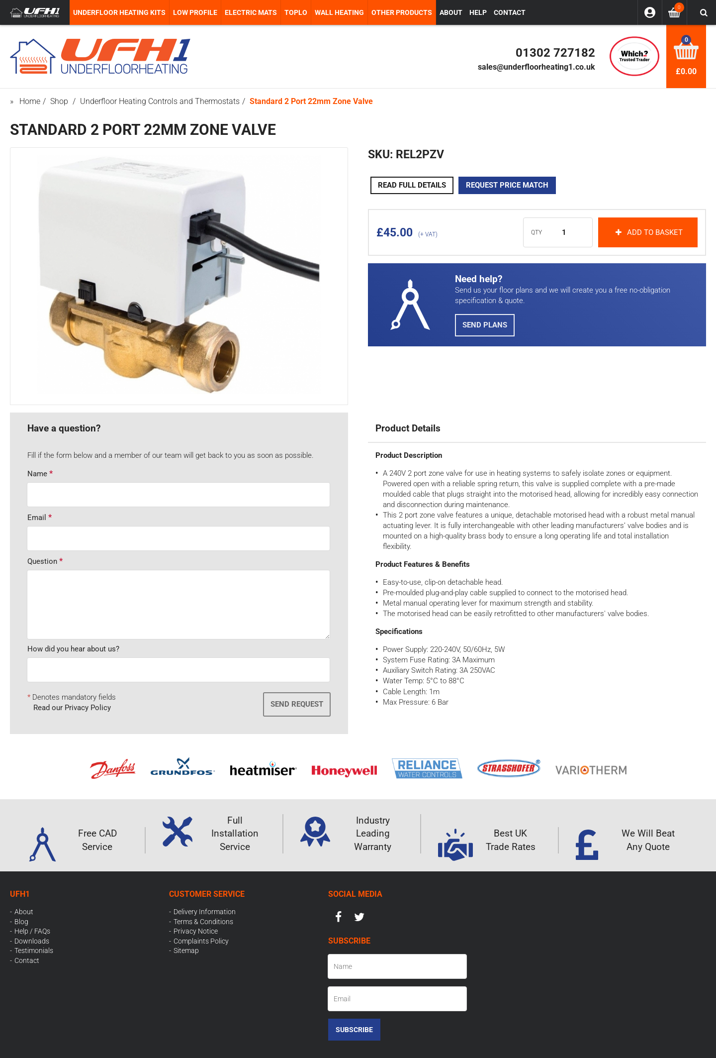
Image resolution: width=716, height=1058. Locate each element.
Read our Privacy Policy (72, 707)
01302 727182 (555, 53)
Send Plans (484, 324)
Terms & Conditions (203, 922)
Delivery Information (205, 912)
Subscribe (354, 1030)
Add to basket (648, 232)
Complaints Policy (201, 941)
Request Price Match (507, 185)
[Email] (397, 998)
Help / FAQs (32, 931)
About (23, 912)
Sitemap (186, 950)
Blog (21, 922)
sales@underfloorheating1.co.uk (536, 67)
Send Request (296, 704)
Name (37, 473)
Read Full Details (412, 185)
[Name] (397, 966)
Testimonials (33, 950)
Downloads (31, 941)
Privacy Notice (196, 931)
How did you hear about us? (73, 648)
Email (36, 517)
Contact (26, 960)
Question (42, 561)
